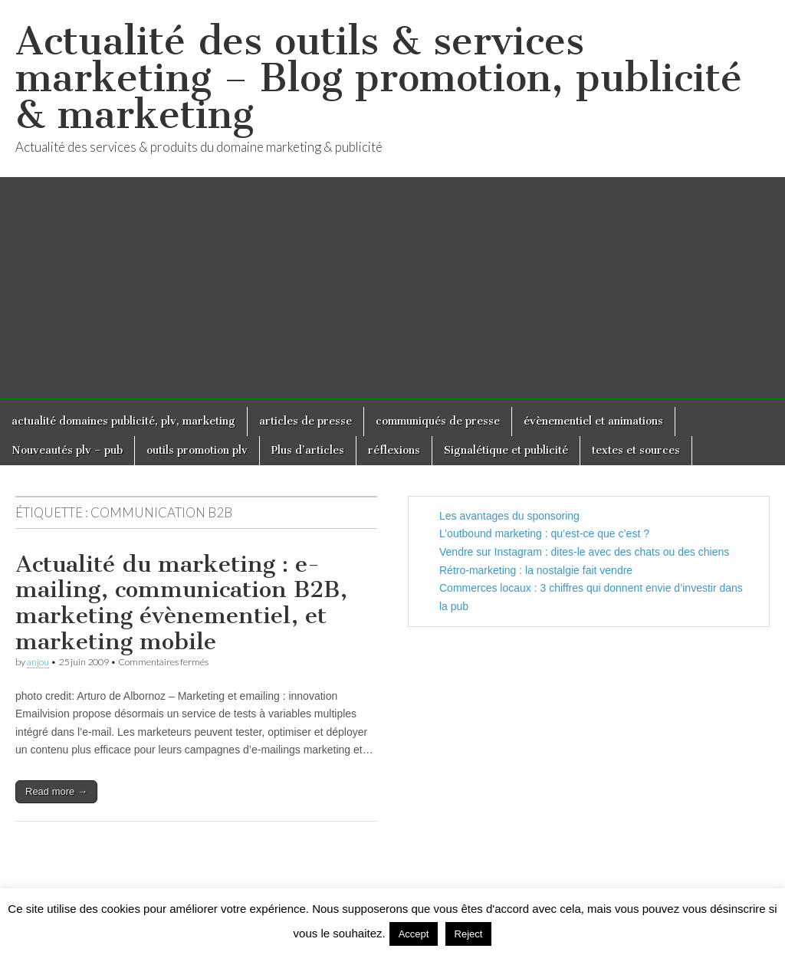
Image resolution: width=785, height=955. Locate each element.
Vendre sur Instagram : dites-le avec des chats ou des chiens (584, 552)
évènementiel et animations (593, 421)
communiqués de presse (438, 421)
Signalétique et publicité (506, 450)
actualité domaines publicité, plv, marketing (123, 421)
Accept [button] (414, 934)
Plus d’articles (307, 450)
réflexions (394, 450)
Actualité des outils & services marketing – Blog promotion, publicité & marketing (378, 78)
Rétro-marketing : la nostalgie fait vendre (535, 570)
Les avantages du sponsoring (509, 516)
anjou (38, 662)
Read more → (56, 791)
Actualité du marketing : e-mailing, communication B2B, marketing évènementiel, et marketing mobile (181, 602)
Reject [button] (469, 934)
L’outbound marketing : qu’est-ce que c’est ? (544, 533)
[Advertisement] (392, 292)
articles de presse (305, 421)
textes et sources (636, 450)
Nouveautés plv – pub (67, 450)
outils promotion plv (197, 450)
